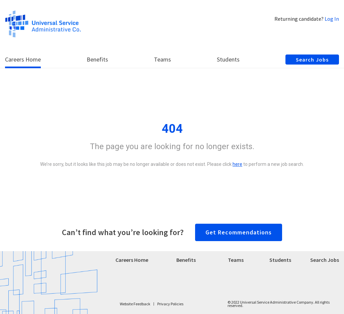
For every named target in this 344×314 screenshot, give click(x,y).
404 (172, 129)
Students (280, 259)
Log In (332, 18)
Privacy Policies (170, 304)
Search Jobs (324, 259)
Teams (236, 259)
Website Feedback (135, 304)
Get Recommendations (238, 232)
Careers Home (131, 259)
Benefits (186, 259)
